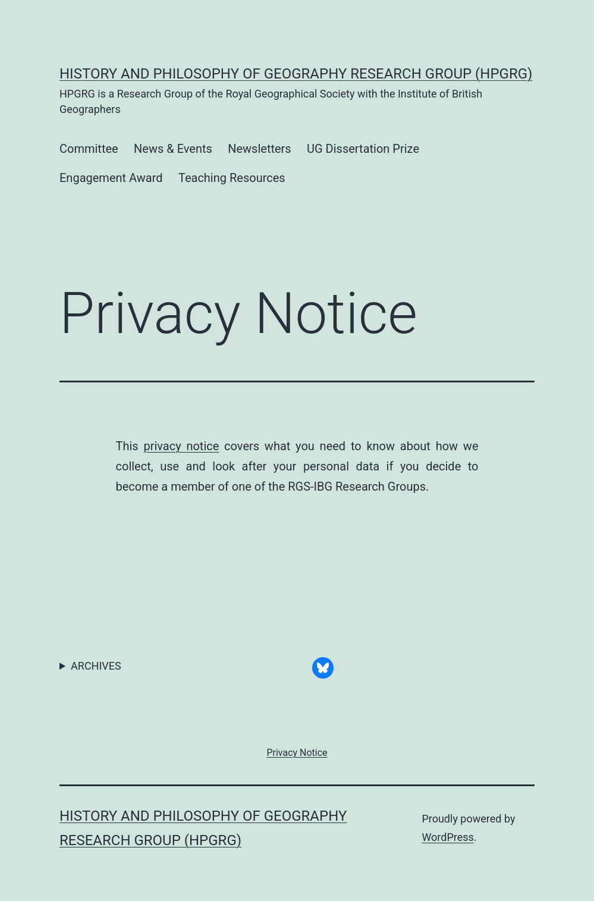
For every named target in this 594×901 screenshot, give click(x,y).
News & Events (173, 149)
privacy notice (181, 446)
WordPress (447, 837)
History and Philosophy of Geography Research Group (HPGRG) (295, 73)
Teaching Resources (231, 178)
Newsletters (259, 149)
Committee (88, 149)
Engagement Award (111, 178)
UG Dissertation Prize (363, 149)
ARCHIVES (96, 666)
